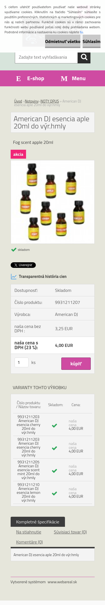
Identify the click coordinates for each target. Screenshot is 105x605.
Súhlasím (92, 41)
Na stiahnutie (28, 531)
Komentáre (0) (29, 542)
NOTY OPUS (50, 101)
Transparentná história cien (39, 276)
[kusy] (22, 362)
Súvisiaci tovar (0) (70, 531)
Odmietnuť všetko (62, 41)
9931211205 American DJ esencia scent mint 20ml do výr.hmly (28, 469)
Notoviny (32, 101)
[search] (84, 57)
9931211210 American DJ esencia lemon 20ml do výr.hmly (28, 492)
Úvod (18, 101)
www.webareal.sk (62, 582)
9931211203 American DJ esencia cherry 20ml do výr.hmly (28, 424)
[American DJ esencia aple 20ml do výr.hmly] (52, 162)
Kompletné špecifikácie (37, 521)
